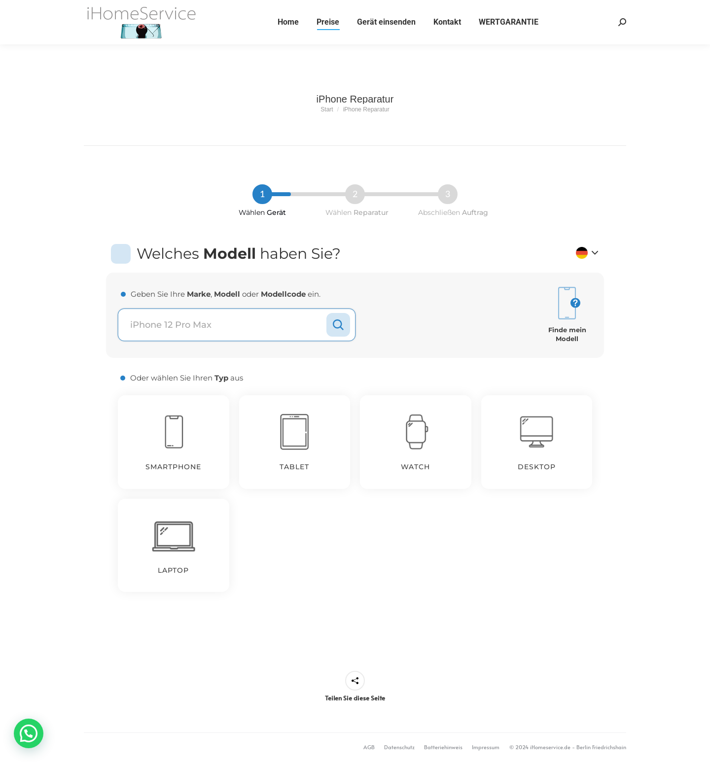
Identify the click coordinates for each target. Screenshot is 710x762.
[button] (28, 733)
